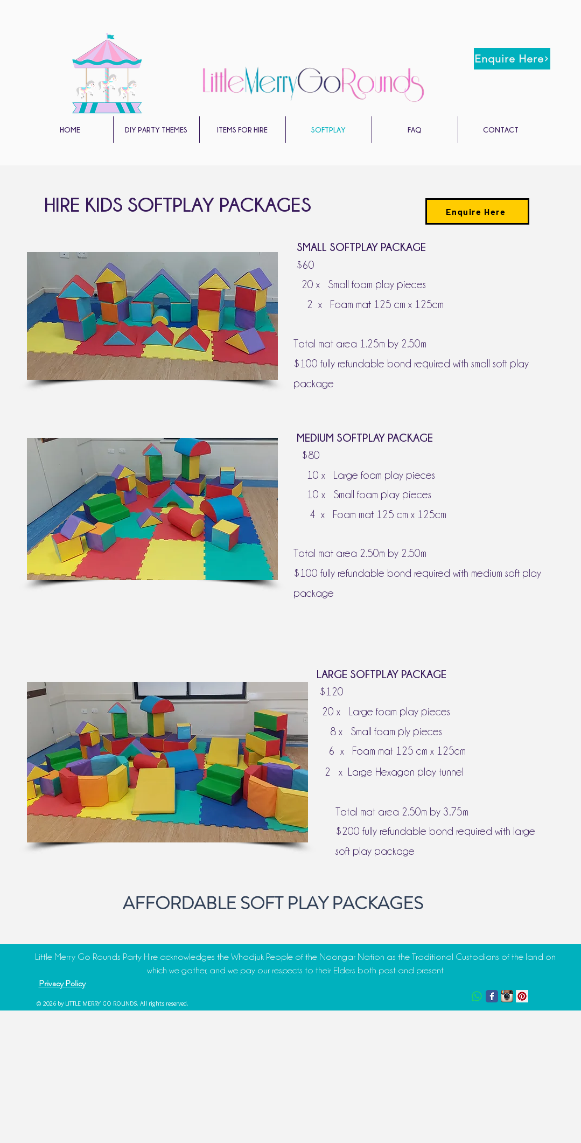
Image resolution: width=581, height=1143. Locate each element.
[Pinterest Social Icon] (522, 996)
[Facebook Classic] (492, 996)
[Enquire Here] (512, 58)
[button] (156, 129)
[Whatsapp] (477, 996)
